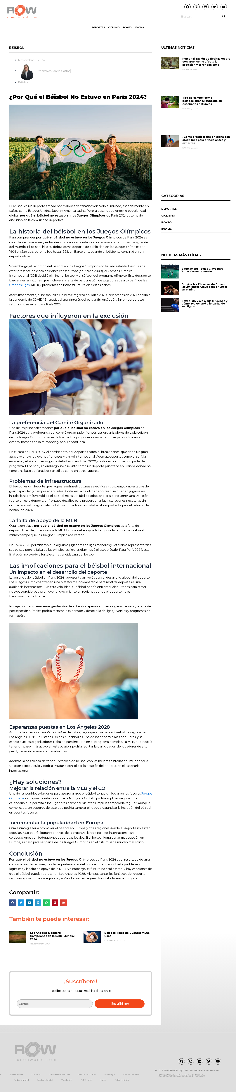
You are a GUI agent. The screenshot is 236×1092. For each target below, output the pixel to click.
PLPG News (86, 1080)
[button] (12, 902)
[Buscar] (224, 16)
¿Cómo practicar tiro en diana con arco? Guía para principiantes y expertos (206, 140)
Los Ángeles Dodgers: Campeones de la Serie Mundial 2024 (52, 936)
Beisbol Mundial (45, 1080)
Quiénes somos (16, 1074)
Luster (103, 1080)
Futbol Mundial (21, 1080)
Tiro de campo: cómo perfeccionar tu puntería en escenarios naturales (202, 101)
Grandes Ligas (19, 285)
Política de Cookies (87, 1074)
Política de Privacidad (59, 1074)
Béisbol (17, 48)
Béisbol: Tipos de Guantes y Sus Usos (127, 934)
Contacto (36, 1074)
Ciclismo (113, 27)
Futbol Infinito (122, 1080)
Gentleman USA (132, 1074)
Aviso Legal (109, 1074)
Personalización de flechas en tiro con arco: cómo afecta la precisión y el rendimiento (206, 62)
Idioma (139, 27)
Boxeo (127, 27)
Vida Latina (66, 1080)
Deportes (98, 27)
